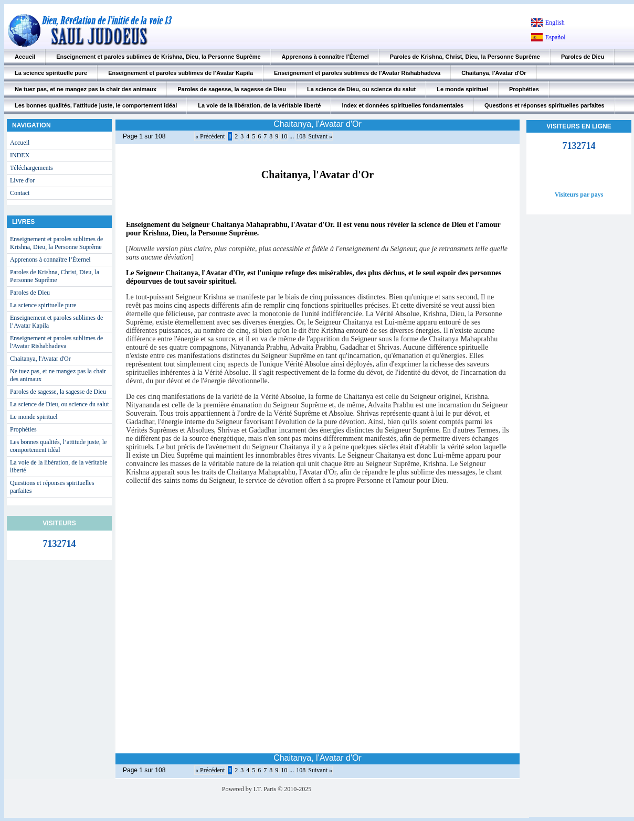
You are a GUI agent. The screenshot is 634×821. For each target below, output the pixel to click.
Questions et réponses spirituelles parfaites (544, 105)
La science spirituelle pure (51, 73)
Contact (19, 193)
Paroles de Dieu (583, 56)
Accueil (25, 56)
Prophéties (524, 89)
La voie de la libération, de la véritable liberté (259, 105)
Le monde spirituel (462, 89)
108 (300, 136)
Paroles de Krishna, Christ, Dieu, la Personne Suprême (465, 56)
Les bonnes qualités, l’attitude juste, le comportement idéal (96, 105)
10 (284, 136)
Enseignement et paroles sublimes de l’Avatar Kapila (180, 73)
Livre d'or (22, 180)
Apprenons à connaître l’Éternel (325, 56)
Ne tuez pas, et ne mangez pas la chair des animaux (85, 89)
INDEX (19, 155)
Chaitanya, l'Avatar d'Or (493, 73)
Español (555, 37)
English (555, 22)
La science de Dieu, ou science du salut (361, 89)
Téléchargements (31, 167)
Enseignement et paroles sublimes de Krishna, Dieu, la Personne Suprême (158, 56)
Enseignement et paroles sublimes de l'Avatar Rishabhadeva (357, 73)
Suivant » (320, 136)
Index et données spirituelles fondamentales (402, 105)
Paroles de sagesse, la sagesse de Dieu (231, 89)
